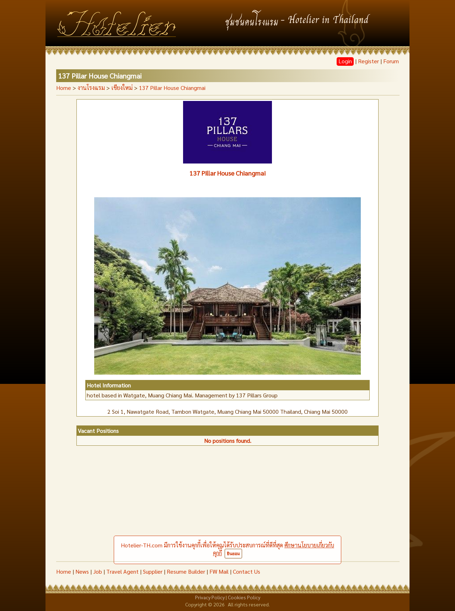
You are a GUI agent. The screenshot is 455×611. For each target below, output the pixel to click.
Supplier (152, 571)
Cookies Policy (244, 597)
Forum (391, 61)
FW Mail (219, 571)
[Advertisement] (227, 508)
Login (345, 61)
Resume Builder (186, 571)
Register (368, 61)
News (82, 571)
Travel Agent (122, 571)
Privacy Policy (210, 597)
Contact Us (246, 571)
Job (97, 571)
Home (63, 87)
